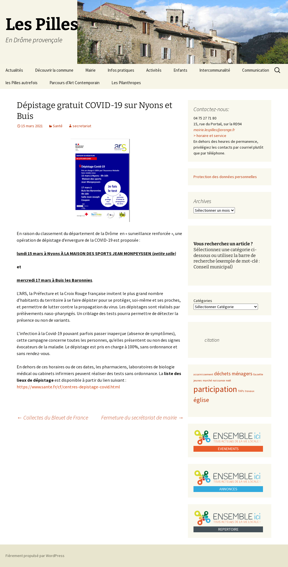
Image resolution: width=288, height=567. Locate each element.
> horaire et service (209, 135)
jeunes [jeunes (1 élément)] (197, 380)
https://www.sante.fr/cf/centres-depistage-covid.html (68, 386)
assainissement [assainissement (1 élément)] (203, 374)
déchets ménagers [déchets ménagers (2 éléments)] (233, 374)
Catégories (202, 300)
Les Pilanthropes (126, 82)
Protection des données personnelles (225, 176)
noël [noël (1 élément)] (228, 380)
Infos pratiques (121, 70)
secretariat (82, 125)
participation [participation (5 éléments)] (215, 389)
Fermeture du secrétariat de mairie (142, 417)
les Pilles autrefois (22, 82)
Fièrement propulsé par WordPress (35, 555)
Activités (154, 70)
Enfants (180, 70)
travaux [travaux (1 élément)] (249, 391)
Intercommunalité (214, 70)
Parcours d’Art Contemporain (74, 82)
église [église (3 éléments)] (201, 400)
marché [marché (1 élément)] (207, 380)
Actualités (14, 70)
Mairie (90, 70)
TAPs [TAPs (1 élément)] (241, 391)
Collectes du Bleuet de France (52, 417)
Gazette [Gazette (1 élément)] (258, 374)
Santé (58, 125)
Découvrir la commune (54, 70)
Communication (255, 70)
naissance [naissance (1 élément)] (219, 380)
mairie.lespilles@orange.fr (214, 129)
